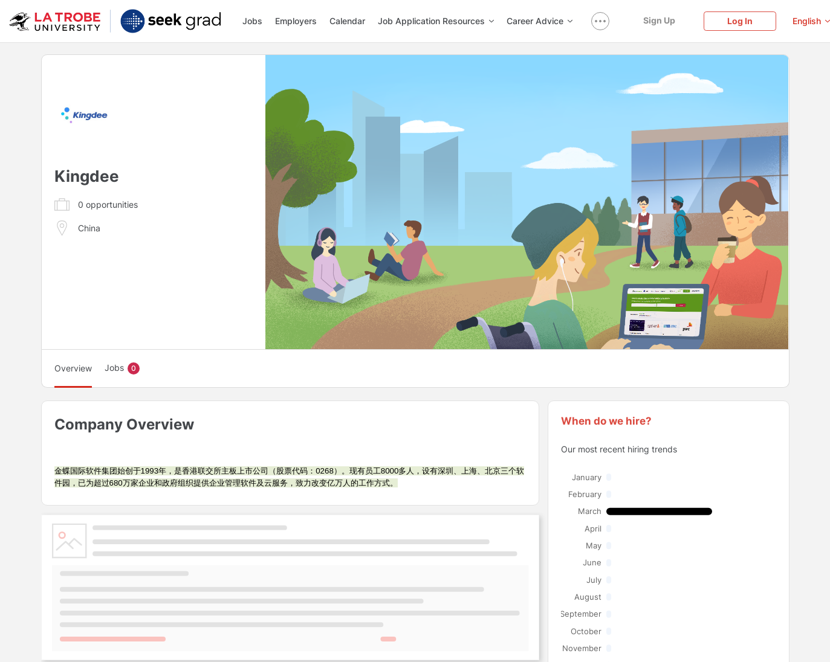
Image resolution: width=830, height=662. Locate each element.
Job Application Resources (436, 21)
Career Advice (539, 21)
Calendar (347, 21)
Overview (73, 368)
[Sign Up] (659, 20)
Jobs (252, 21)
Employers (296, 21)
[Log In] (740, 20)
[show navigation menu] (600, 21)
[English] (811, 20)
